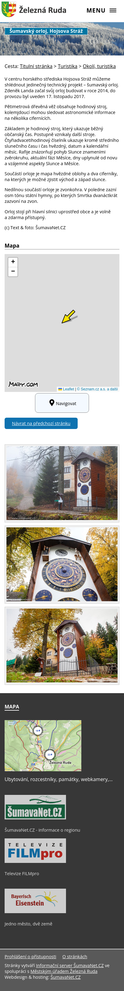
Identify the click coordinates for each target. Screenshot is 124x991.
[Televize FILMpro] (35, 861)
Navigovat (62, 403)
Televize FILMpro (22, 873)
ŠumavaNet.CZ (65, 977)
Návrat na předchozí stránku (41, 423)
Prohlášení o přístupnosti (30, 956)
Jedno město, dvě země (28, 924)
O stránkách (74, 956)
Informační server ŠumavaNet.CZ (70, 965)
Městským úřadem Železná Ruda (63, 971)
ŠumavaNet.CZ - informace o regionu (42, 830)
